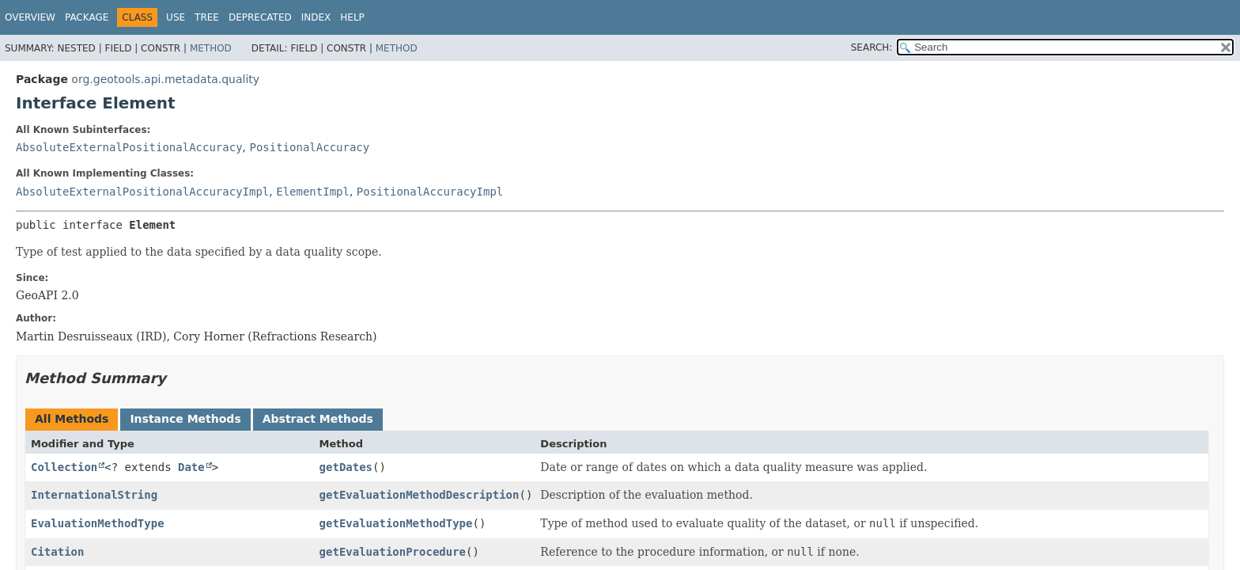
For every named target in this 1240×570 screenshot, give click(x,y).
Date (191, 467)
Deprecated (260, 17)
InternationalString (94, 494)
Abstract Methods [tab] (318, 418)
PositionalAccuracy (309, 147)
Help (352, 17)
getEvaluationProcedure (392, 551)
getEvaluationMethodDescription (419, 494)
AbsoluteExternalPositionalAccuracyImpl (142, 191)
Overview (30, 17)
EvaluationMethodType (97, 523)
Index (316, 17)
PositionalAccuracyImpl (430, 191)
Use (175, 17)
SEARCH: (872, 47)
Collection (64, 467)
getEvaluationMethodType (396, 523)
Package (86, 17)
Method (211, 48)
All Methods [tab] (71, 418)
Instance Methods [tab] (185, 418)
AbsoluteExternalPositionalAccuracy (129, 147)
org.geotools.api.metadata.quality (165, 79)
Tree (207, 17)
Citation (57, 551)
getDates (345, 467)
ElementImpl (313, 191)
